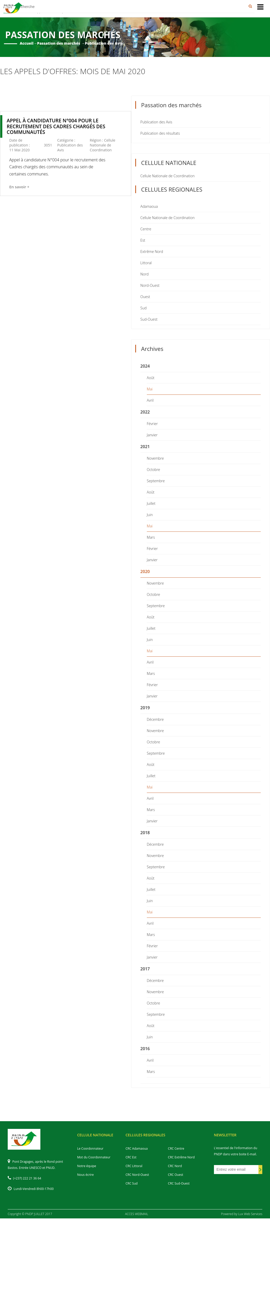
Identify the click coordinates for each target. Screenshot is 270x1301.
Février (152, 423)
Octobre (153, 469)
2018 (145, 832)
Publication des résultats (160, 133)
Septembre (156, 480)
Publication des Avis (156, 122)
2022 (145, 412)
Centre (145, 228)
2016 (145, 1048)
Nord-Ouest (149, 285)
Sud (143, 307)
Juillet (151, 503)
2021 (145, 446)
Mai (150, 389)
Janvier (152, 434)
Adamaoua (149, 206)
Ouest (145, 296)
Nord (144, 274)
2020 (145, 571)
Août (151, 377)
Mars (151, 537)
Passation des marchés (58, 43)
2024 (145, 366)
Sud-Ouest (149, 319)
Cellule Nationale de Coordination (167, 175)
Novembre (155, 458)
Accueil (26, 43)
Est (142, 240)
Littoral (146, 262)
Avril (150, 400)
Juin (150, 514)
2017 (145, 969)
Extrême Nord (151, 251)
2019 (145, 708)
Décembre (155, 719)
